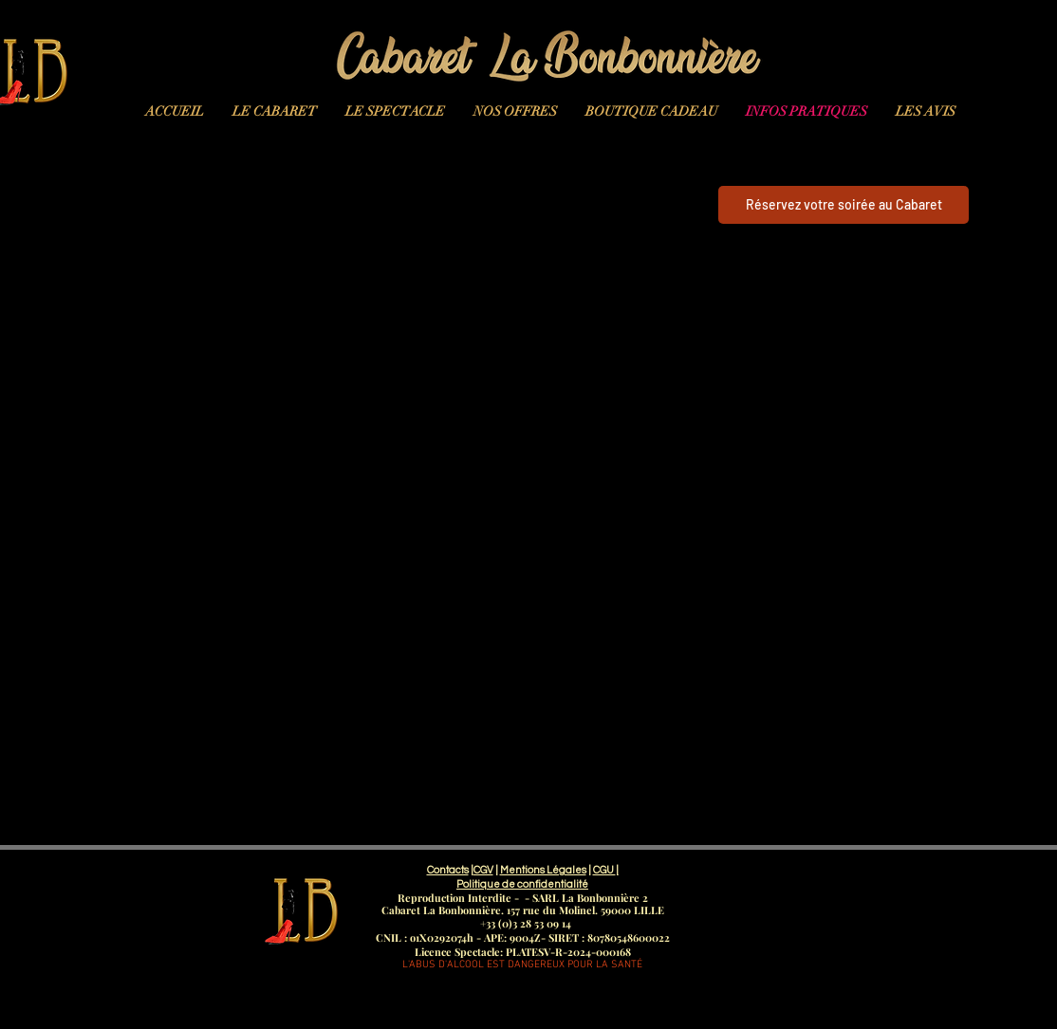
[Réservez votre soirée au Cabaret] (843, 205)
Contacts (448, 870)
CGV (483, 870)
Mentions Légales (543, 870)
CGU (604, 870)
